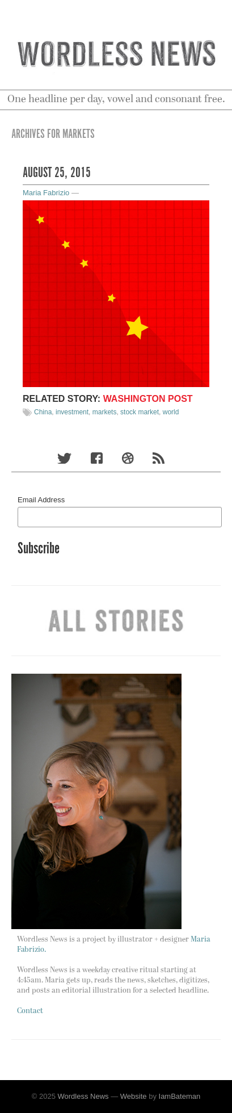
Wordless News (83, 1096)
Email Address (41, 499)
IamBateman (180, 1096)
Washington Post (148, 399)
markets (104, 412)
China (43, 412)
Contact (30, 1011)
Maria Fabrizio (46, 192)
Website (133, 1096)
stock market (139, 412)
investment (72, 412)
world (171, 412)
